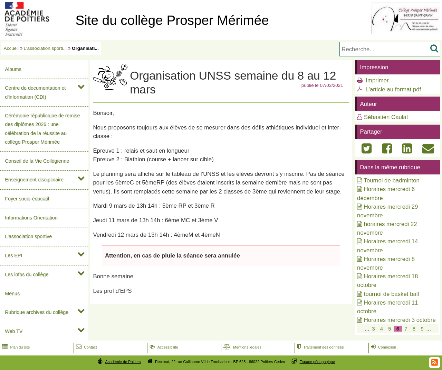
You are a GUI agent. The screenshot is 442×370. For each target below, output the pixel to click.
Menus (12, 293)
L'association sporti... (45, 48)
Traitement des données (320, 347)
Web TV (13, 331)
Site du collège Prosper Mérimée (172, 20)
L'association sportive (28, 236)
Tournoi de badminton (391, 180)
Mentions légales (241, 347)
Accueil (11, 48)
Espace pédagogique (317, 362)
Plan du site (15, 347)
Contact (86, 347)
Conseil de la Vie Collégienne (37, 161)
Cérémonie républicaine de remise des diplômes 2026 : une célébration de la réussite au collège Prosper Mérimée (42, 129)
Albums (13, 69)
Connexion (382, 347)
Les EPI (13, 255)
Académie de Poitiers (123, 362)
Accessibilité (163, 347)
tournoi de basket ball (391, 294)
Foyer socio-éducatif (27, 198)
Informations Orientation (31, 217)
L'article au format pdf (393, 89)
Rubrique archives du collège (36, 312)
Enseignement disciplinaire (34, 179)
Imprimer (377, 80)
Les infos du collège (26, 274)
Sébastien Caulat (386, 117)
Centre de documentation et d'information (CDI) (35, 92)
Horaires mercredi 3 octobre (400, 320)
